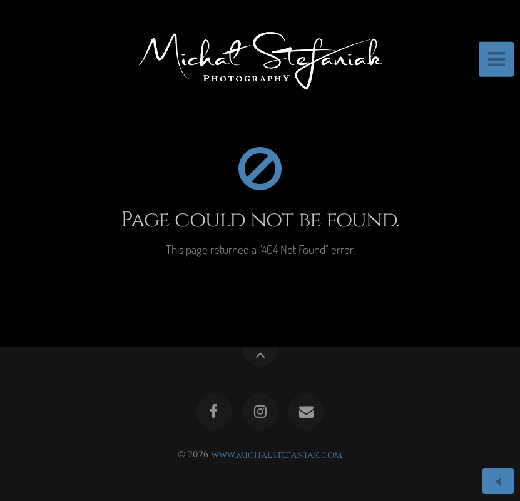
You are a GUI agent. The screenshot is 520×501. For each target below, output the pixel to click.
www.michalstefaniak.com (276, 454)
